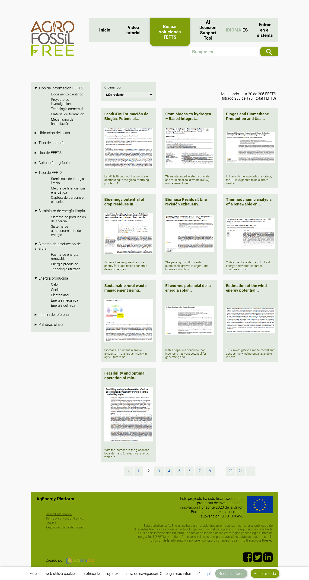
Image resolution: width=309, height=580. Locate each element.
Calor (55, 284)
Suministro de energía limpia (67, 181)
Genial (55, 290)
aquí (207, 573)
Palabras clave (50, 324)
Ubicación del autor (54, 133)
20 (230, 471)
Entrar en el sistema (265, 30)
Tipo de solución (52, 143)
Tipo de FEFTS (50, 172)
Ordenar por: (113, 87)
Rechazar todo (231, 573)
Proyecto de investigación (61, 102)
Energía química (63, 305)
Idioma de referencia (55, 314)
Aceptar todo (265, 573)
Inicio (104, 30)
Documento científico (67, 94)
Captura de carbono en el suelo (68, 199)
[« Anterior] (128, 471)
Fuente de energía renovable (64, 256)
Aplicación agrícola (54, 163)
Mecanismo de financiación (62, 121)
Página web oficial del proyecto (66, 527)
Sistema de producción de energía (68, 219)
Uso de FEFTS (49, 153)
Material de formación (67, 114)
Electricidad (60, 295)
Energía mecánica (64, 300)
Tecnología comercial (67, 109)
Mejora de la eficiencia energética (68, 190)
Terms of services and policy (64, 518)
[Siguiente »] (250, 471)
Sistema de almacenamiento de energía (66, 230)
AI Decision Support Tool (208, 30)
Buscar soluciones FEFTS (170, 32)
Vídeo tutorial (133, 30)
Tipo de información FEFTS (60, 88)
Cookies (51, 523)
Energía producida (64, 264)
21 (241, 471)
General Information (59, 514)
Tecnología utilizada (65, 269)
